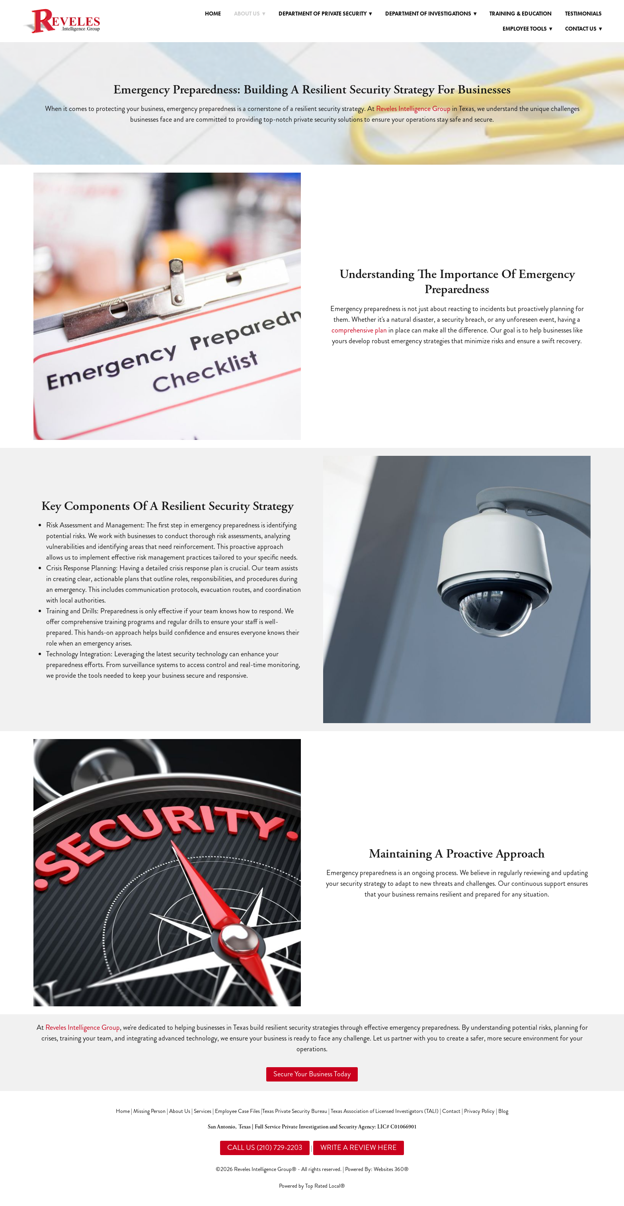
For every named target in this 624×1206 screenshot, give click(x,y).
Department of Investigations (430, 13)
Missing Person (149, 1111)
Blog (503, 1111)
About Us (179, 1111)
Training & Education (520, 13)
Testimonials (583, 13)
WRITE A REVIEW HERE (358, 1147)
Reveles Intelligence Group (413, 108)
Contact (451, 1111)
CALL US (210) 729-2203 (264, 1147)
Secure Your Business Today (312, 1074)
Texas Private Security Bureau (294, 1111)
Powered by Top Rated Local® (312, 1186)
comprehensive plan (359, 330)
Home (213, 13)
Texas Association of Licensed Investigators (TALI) (385, 1111)
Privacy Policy (479, 1111)
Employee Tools (527, 28)
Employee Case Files (237, 1111)
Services (202, 1111)
